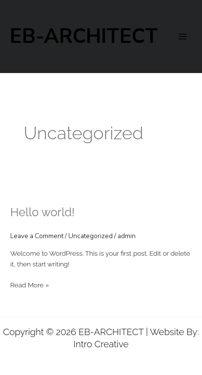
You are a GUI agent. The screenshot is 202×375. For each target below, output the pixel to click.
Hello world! (42, 212)
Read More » (29, 285)
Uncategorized (90, 236)
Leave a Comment (36, 236)
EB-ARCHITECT (84, 36)
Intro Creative (101, 343)
